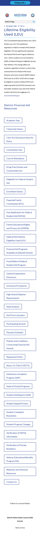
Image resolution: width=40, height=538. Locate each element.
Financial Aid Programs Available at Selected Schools (19, 251)
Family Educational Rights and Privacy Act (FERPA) (18, 226)
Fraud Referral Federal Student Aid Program (16, 263)
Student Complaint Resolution (15, 414)
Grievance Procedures (16, 285)
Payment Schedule (14, 332)
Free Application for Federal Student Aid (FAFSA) (19, 214)
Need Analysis (13, 306)
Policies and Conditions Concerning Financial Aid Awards (17, 345)
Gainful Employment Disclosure (15, 275)
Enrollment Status (14, 191)
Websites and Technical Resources (17, 471)
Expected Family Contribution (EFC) (15, 202)
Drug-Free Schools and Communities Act (16, 169)
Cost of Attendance (15, 158)
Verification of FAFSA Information (16, 435)
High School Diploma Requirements (16, 296)
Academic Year (13, 120)
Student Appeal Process (17, 403)
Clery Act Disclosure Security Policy (19, 139)
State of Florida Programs (18, 386)
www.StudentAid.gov (12, 95)
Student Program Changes (18, 424)
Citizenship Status (14, 129)
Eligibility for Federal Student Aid (19, 181)
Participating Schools (16, 323)
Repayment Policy (14, 357)
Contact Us (11, 482)
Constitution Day (14, 150)
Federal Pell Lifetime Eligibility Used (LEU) (16, 238)
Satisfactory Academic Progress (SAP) (16, 376)
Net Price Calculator (15, 315)
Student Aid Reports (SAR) (18, 395)
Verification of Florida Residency (16, 447)
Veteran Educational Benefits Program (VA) (19, 459)
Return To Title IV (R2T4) (18, 365)
